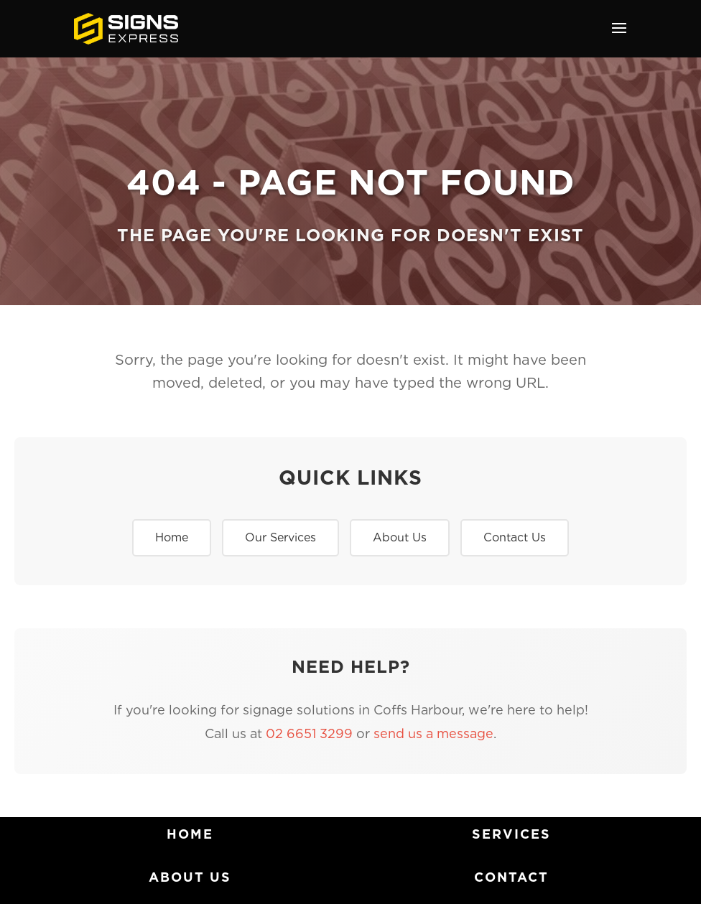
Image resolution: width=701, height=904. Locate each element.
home (190, 834)
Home (171, 537)
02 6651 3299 (309, 733)
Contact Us (514, 537)
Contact (511, 877)
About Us (400, 537)
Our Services (280, 537)
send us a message (433, 733)
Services (511, 834)
